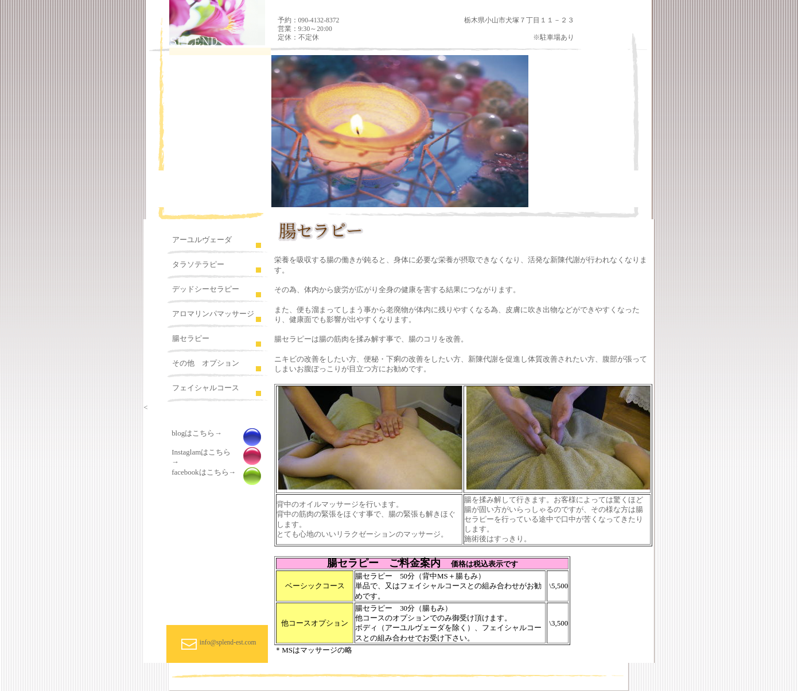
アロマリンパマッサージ (213, 313)
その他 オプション (205, 363)
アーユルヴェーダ (202, 239)
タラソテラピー (198, 264)
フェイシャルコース (205, 387)
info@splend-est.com (228, 642)
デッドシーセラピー (205, 289)
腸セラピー (190, 338)
